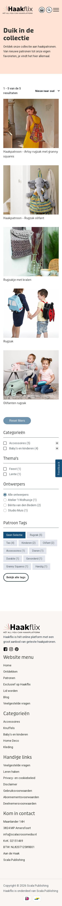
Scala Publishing (14, 860)
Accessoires (11, 721)
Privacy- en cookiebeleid (19, 778)
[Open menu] (56, 9)
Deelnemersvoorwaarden (19, 803)
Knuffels (9, 728)
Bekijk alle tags (15, 577)
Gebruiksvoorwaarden (17, 790)
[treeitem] (31, 443)
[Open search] (49, 9)
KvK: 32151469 (13, 840)
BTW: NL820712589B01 (19, 847)
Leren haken (11, 771)
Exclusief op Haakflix (17, 684)
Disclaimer (10, 784)
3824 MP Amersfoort (17, 828)
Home (7, 665)
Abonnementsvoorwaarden (21, 797)
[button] (31, 443)
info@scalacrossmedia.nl (20, 834)
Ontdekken (10, 671)
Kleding (8, 747)
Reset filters (17, 420)
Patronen (9, 678)
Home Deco (11, 740)
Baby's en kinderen (15, 734)
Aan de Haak (11, 853)
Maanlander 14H (14, 821)
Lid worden (10, 690)
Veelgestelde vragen (16, 703)
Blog (6, 697)
